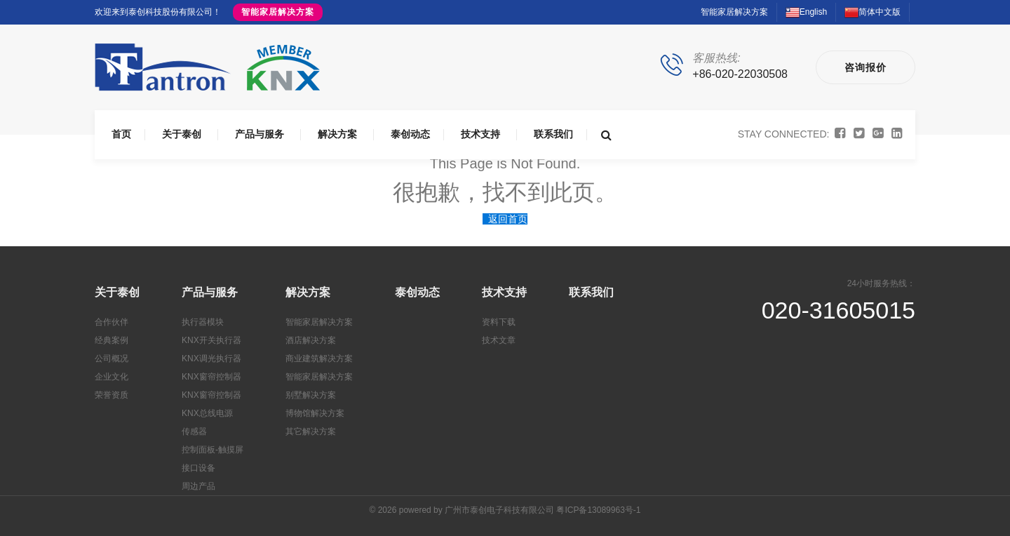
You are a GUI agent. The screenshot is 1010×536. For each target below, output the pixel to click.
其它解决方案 (310, 431)
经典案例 (111, 340)
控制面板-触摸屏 (212, 450)
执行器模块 (203, 322)
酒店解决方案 (310, 340)
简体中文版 (872, 12)
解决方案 (337, 134)
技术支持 (480, 134)
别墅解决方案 (310, 395)
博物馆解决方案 (314, 413)
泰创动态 (410, 134)
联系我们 (553, 134)
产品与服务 (259, 134)
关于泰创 (181, 134)
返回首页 (507, 219)
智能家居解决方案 (277, 12)
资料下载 (499, 322)
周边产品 (198, 486)
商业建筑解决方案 (319, 358)
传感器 (194, 431)
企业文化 (111, 377)
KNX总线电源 (207, 413)
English (806, 12)
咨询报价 (865, 67)
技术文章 (499, 340)
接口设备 (198, 468)
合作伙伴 (111, 322)
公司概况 (111, 358)
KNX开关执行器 (211, 340)
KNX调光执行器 (211, 358)
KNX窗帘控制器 (211, 377)
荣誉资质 (111, 395)
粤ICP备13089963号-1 (598, 510)
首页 (121, 134)
